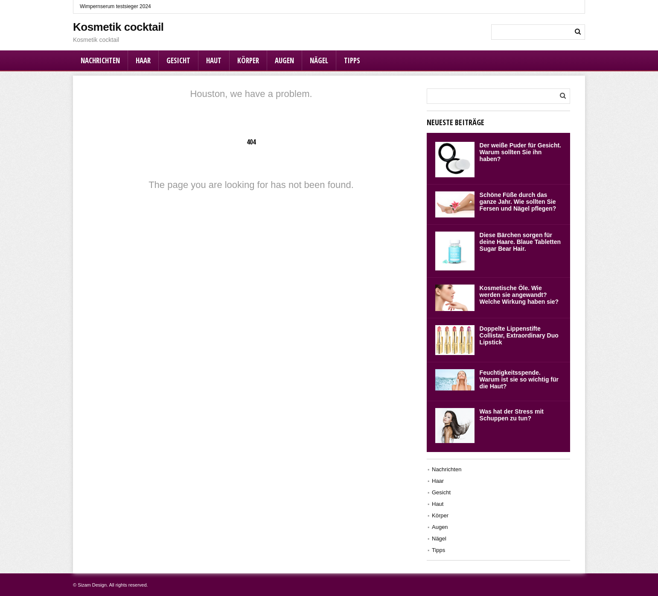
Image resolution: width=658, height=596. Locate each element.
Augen (284, 60)
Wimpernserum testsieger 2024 (115, 6)
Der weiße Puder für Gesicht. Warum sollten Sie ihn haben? (520, 152)
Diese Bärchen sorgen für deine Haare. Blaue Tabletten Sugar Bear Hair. (520, 242)
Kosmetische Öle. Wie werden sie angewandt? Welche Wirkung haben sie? (519, 295)
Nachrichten (100, 60)
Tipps (352, 60)
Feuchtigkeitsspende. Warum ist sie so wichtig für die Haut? (519, 379)
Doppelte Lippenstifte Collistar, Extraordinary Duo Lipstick (519, 335)
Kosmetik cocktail (118, 27)
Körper (248, 60)
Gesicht (178, 60)
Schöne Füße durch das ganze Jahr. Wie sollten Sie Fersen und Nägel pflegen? (518, 201)
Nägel (319, 60)
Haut (213, 60)
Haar (143, 60)
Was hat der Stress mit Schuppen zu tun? (512, 415)
